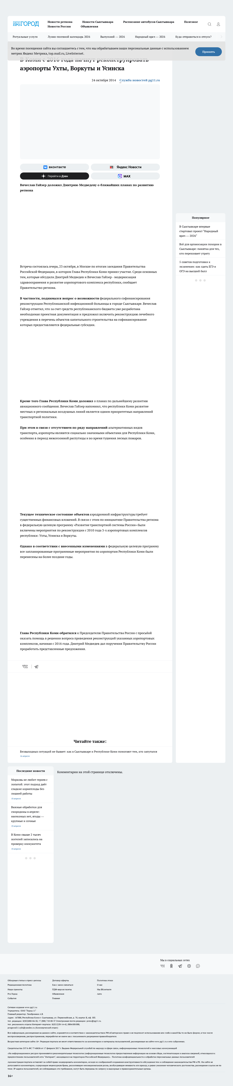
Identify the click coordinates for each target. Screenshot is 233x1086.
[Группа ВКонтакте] (54, 167)
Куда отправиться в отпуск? (193, 36)
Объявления (89, 26)
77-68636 (36, 1048)
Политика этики (105, 980)
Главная (56, 998)
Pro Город (12, 994)
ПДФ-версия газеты (62, 989)
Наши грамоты (15, 989)
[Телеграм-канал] (180, 965)
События (12, 998)
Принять (208, 51)
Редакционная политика (20, 984)
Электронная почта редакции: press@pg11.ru (78, 1021)
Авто (99, 994)
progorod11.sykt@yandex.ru (21, 1027)
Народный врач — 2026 (150, 36)
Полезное (191, 22)
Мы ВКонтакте (104, 989)
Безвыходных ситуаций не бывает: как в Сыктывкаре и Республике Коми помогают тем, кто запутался (90, 754)
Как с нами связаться (62, 984)
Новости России (59, 26)
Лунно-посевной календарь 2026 (69, 36)
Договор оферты (60, 980)
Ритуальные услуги (25, 36)
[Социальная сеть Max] (125, 176)
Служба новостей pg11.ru (140, 80)
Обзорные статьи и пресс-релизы (24, 980)
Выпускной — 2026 (112, 36)
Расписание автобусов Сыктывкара (148, 22)
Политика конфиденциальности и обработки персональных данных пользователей (153, 1057)
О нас (100, 984)
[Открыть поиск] (209, 24)
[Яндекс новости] (125, 167)
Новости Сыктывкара (97, 22)
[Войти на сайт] (218, 24)
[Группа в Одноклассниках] (171, 965)
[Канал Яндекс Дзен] (54, 176)
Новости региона (60, 22)
